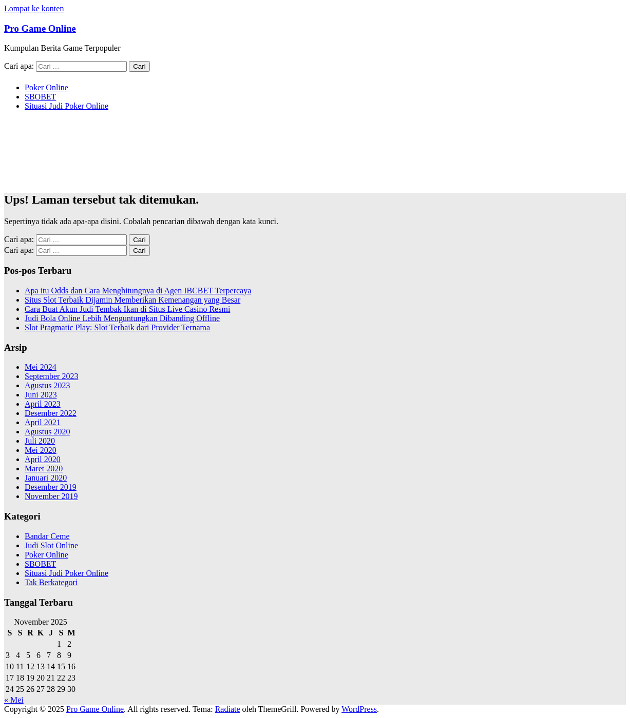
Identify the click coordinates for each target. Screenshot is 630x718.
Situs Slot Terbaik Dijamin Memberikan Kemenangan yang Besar (132, 299)
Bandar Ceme (47, 536)
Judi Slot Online (51, 545)
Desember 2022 (51, 413)
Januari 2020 (46, 477)
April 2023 (43, 404)
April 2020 (43, 459)
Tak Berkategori (51, 582)
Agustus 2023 (47, 385)
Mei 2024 (40, 367)
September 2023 (51, 376)
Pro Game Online (40, 28)
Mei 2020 (40, 450)
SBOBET (40, 96)
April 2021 (43, 422)
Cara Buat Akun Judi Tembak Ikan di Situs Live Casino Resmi (127, 309)
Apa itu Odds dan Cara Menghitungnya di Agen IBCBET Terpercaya (138, 290)
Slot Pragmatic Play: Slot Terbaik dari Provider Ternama (117, 327)
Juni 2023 (41, 394)
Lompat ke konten (34, 8)
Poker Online (46, 87)
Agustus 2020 (47, 431)
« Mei (14, 699)
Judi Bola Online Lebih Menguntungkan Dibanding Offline (122, 318)
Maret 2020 (44, 468)
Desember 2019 (51, 487)
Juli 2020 (40, 440)
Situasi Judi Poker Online (66, 106)
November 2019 (51, 496)
